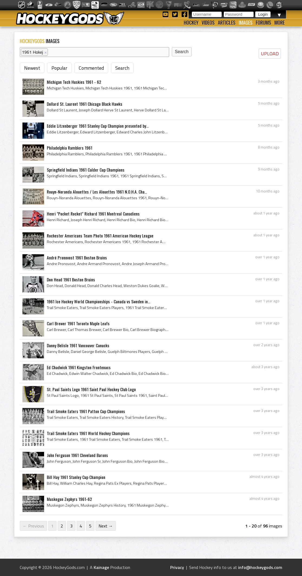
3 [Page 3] (71, 526)
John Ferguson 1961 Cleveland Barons (77, 455)
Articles (226, 22)
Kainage (101, 567)
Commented (91, 68)
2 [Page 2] (62, 526)
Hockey (191, 22)
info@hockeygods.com (260, 567)
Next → (106, 526)
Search (122, 68)
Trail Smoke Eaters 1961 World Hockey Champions (88, 433)
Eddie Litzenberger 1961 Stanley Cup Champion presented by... (98, 126)
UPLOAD (270, 53)
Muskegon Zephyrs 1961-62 (69, 499)
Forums (263, 22)
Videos (208, 22)
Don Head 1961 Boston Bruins (71, 279)
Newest (32, 68)
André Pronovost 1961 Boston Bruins (77, 257)
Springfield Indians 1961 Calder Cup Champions (85, 169)
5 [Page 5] (90, 526)
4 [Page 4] (81, 526)
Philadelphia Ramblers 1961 (69, 147)
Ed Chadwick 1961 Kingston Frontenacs (79, 367)
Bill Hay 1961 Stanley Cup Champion (76, 477)
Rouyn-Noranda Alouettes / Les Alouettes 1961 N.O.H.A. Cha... (97, 191)
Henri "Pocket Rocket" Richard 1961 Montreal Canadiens (93, 213)
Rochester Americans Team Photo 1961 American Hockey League (100, 235)
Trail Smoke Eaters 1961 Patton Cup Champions (86, 411)
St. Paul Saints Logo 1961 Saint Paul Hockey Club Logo (91, 389)
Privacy (177, 567)
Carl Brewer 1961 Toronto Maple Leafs (78, 323)
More (279, 22)
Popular (59, 68)
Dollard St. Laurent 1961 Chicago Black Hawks (84, 104)
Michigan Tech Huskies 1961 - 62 (74, 82)
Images (245, 22)
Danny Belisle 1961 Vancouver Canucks (78, 345)
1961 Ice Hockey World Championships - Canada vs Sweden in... (98, 301)
